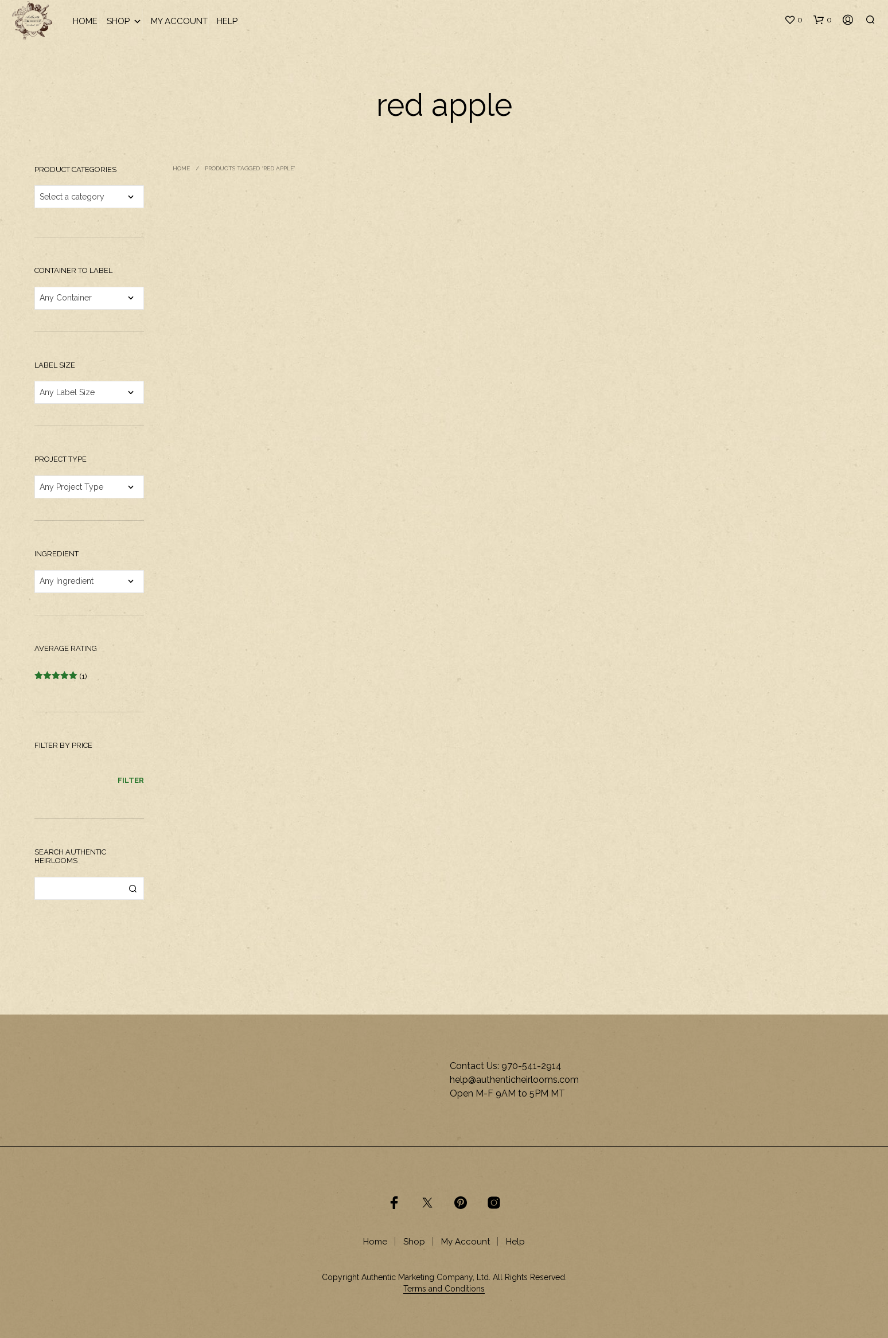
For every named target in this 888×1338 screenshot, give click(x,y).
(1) (60, 676)
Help (227, 21)
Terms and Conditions (444, 1289)
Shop (124, 21)
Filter (131, 780)
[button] (793, 20)
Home (85, 21)
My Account (179, 21)
